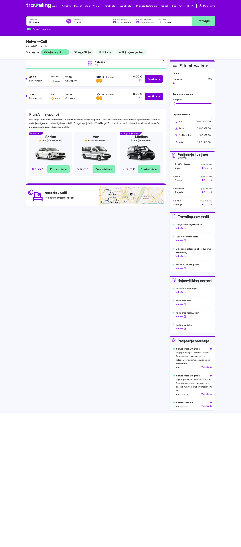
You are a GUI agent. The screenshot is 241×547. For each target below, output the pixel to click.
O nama (41, 511)
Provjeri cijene (58, 169)
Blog (174, 5)
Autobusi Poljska (83, 444)
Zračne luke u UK (177, 447)
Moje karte (207, 6)
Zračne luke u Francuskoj (181, 441)
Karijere (41, 517)
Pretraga (203, 21)
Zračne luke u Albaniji (179, 457)
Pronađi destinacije (146, 5)
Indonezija (33, 463)
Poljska (31, 457)
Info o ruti (207, 168)
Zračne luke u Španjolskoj (181, 438)
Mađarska (32, 434)
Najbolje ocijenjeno (131, 52)
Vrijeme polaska (55, 52)
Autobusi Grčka (82, 457)
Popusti (164, 5)
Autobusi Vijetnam (83, 447)
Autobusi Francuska (84, 460)
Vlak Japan (127, 434)
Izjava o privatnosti (89, 514)
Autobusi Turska (82, 454)
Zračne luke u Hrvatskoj (180, 434)
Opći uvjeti (85, 511)
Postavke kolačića (88, 517)
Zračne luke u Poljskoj (179, 460)
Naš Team (42, 514)
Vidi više (181, 228)
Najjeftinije (82, 52)
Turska (31, 454)
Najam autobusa (45, 527)
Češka (31, 451)
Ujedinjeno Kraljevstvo (38, 447)
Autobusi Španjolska (84, 438)
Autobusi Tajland (83, 451)
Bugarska (32, 441)
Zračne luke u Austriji (179, 454)
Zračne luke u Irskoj (178, 451)
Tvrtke (41, 524)
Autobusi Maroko (83, 441)
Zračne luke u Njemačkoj (181, 444)
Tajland (31, 460)
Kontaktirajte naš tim (132, 510)
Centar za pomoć (196, 479)
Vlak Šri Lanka (129, 444)
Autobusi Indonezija (84, 463)
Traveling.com (43, 539)
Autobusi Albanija (83, 434)
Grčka (31, 444)
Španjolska (33, 438)
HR (190, 5)
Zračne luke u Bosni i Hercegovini (185, 463)
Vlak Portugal (128, 441)
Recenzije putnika (46, 521)
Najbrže (105, 52)
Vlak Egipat (127, 438)
